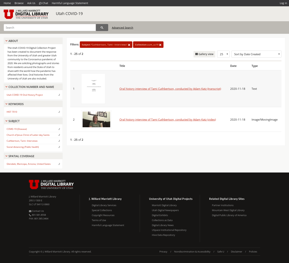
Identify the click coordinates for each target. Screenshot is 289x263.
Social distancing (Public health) (23, 146)
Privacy (163, 251)
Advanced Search (122, 27)
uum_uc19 (148, 44)
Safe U (220, 251)
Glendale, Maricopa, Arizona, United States (29, 163)
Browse (19, 3)
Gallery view (205, 54)
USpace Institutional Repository (169, 230)
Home (7, 3)
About (13, 41)
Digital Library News (163, 225)
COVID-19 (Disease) (17, 129)
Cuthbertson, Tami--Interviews (22, 140)
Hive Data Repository (163, 235)
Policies (253, 251)
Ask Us (31, 3)
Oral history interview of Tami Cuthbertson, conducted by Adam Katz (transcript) (170, 88)
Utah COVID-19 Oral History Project (25, 94)
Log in (283, 3)
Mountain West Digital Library (228, 210)
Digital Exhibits (160, 215)
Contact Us (36, 211)
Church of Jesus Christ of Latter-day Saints (28, 134)
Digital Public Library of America (229, 215)
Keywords (16, 104)
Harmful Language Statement (70, 3)
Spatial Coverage (21, 156)
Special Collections (102, 210)
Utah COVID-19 (69, 13)
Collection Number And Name (31, 87)
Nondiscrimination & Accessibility (192, 251)
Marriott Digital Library (164, 205)
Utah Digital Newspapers (165, 210)
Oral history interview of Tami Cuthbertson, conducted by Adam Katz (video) (167, 119)
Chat (43, 3)
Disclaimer (236, 251)
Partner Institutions (223, 205)
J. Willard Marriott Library (42, 196)
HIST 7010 (12, 111)
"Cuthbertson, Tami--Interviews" (106, 44)
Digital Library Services (104, 205)
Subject (14, 121)
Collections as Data (162, 220)
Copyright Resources (103, 215)
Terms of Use (99, 220)
